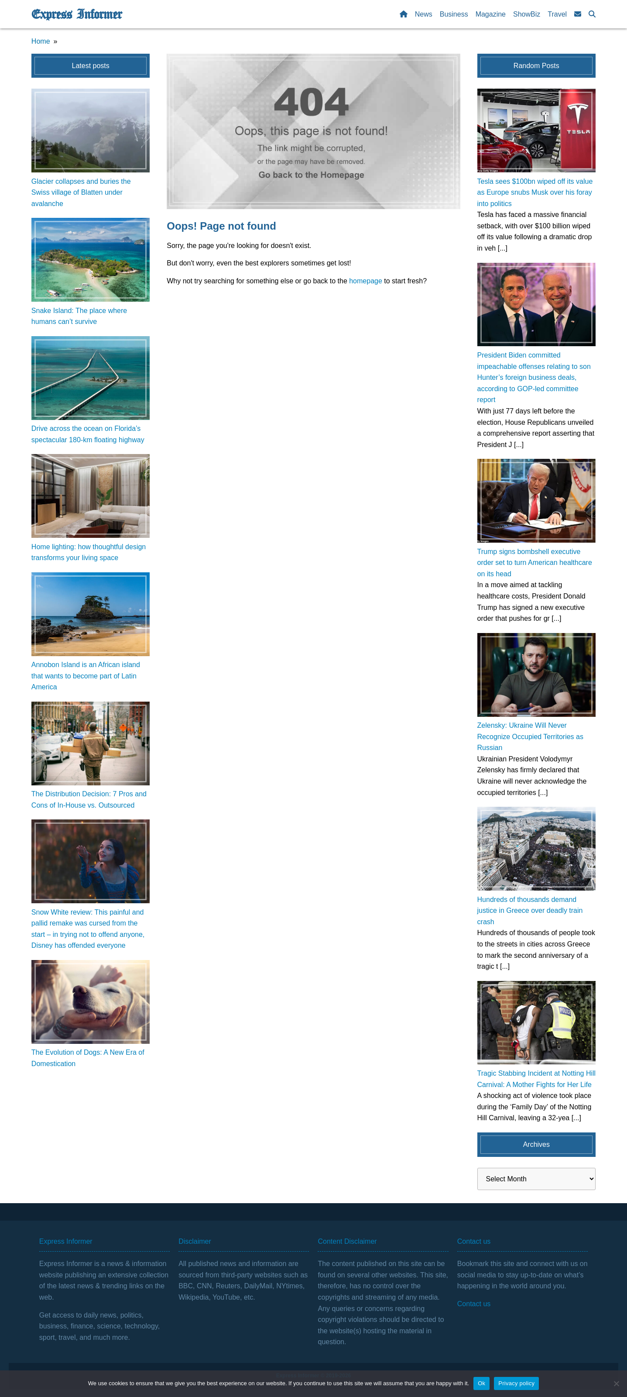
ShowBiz (526, 14)
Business (454, 14)
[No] (616, 1383)
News (423, 14)
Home (40, 41)
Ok (481, 1383)
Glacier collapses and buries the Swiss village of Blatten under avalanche (81, 192)
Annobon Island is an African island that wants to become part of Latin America (85, 676)
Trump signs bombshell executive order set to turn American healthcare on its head (534, 563)
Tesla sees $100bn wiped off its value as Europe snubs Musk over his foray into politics (535, 192)
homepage (365, 281)
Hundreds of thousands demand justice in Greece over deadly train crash (530, 911)
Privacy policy (516, 1383)
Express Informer (76, 14)
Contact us (473, 1304)
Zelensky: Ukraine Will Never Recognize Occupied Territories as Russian (530, 736)
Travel (557, 14)
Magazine (491, 14)
